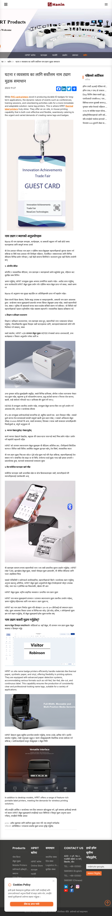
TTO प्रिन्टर (17, 877)
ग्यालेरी (54, 55)
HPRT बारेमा (30, 55)
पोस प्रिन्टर (16, 857)
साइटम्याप (84, 911)
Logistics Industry (52, 865)
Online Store (37, 865)
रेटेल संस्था (49, 861)
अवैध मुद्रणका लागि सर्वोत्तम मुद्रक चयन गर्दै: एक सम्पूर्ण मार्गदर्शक (34, 823)
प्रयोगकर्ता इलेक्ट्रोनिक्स (21, 869)
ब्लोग (85, 55)
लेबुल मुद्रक (17, 861)
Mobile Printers (20, 865)
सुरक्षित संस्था (51, 869)
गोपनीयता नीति (63, 911)
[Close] (53, 882)
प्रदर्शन (64, 55)
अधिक (87, 79)
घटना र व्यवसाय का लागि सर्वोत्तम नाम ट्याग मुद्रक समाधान (38, 61)
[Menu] (106, 4)
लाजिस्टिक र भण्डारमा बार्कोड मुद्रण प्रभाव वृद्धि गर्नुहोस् (32, 826)
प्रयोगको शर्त (74, 911)
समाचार (75, 55)
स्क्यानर (15, 873)
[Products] (5, 4)
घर (2, 61)
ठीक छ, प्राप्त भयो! (31, 905)
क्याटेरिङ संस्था (51, 857)
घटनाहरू (44, 55)
